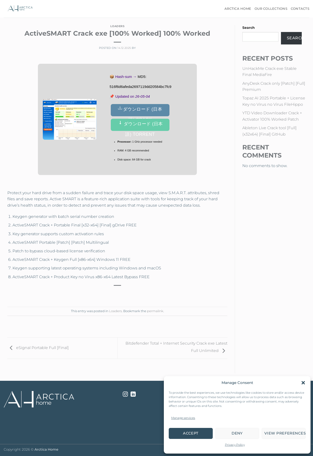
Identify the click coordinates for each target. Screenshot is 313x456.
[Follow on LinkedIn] (133, 394)
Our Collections (271, 9)
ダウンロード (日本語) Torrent (140, 125)
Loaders (117, 26)
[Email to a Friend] (117, 294)
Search (248, 27)
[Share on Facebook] (100, 294)
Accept (191, 433)
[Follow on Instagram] (125, 394)
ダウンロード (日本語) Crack (140, 111)
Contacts (300, 9)
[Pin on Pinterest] (126, 294)
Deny (237, 433)
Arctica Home (237, 9)
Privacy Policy (235, 444)
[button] (303, 382)
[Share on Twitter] (109, 294)
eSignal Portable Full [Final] (38, 347)
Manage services (183, 418)
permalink (155, 311)
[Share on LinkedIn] (135, 294)
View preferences (285, 433)
